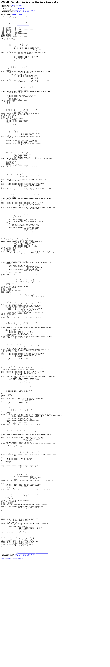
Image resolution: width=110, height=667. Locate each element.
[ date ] (14, 11)
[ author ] (28, 11)
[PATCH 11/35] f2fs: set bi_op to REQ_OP (25, 10)
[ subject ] (23, 11)
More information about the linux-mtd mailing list (12, 665)
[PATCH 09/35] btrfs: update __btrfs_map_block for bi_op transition (32, 8)
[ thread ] (19, 11)
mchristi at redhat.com (17, 5)
